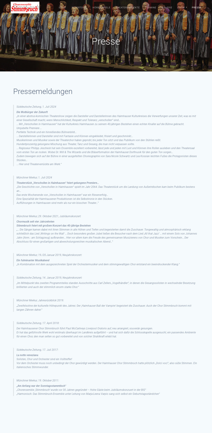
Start (62, 7)
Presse (196, 7)
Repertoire (79, 7)
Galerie (167, 7)
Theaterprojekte (128, 7)
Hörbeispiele (101, 7)
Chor (181, 7)
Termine (150, 7)
